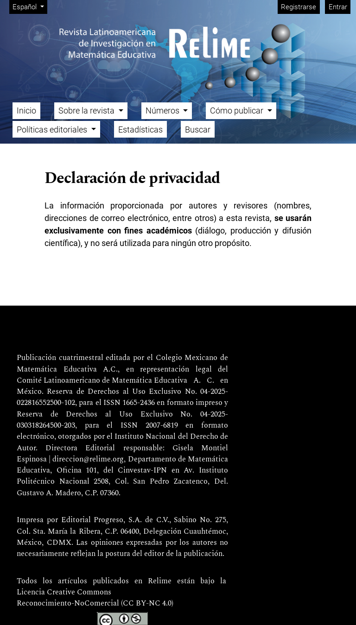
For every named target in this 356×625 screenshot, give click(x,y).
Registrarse (298, 7)
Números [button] (163, 110)
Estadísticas (140, 129)
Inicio (26, 110)
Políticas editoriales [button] (53, 129)
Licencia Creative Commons (64, 592)
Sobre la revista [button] (87, 110)
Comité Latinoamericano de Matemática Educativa (102, 380)
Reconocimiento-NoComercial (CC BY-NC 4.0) (95, 603)
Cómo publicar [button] (237, 110)
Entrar (338, 7)
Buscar (197, 129)
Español (29, 6)
